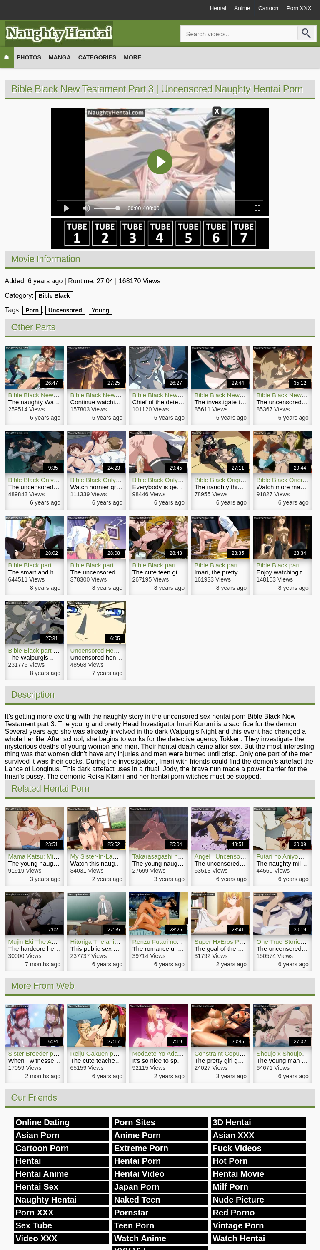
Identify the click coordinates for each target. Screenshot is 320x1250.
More (132, 57)
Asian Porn (38, 1135)
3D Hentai (231, 1122)
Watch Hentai (238, 1238)
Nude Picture (238, 1199)
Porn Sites (134, 1122)
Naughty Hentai (46, 1199)
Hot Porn (230, 1161)
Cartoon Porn (42, 1148)
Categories (97, 57)
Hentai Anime (42, 1173)
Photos (29, 57)
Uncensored (65, 310)
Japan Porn (137, 1186)
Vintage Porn (238, 1225)
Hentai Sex (37, 1186)
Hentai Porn (137, 1161)
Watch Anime (140, 1238)
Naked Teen (137, 1199)
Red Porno (233, 1212)
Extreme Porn (141, 1148)
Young (101, 310)
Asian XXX (233, 1135)
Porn (32, 310)
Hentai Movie (238, 1173)
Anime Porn (137, 1135)
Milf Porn (230, 1186)
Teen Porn (134, 1225)
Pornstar (131, 1212)
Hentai (207, 9)
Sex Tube (34, 1225)
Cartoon (263, 9)
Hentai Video (139, 1173)
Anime (234, 9)
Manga (60, 57)
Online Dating (43, 1122)
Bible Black (54, 295)
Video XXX (37, 1238)
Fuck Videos (236, 1148)
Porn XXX (297, 9)
